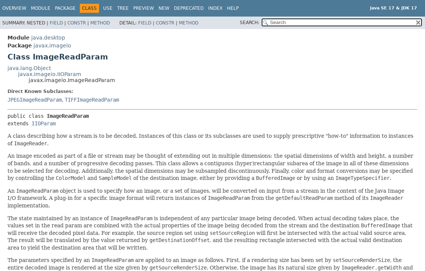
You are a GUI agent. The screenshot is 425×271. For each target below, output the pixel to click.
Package (65, 8)
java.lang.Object (29, 68)
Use (108, 8)
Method (100, 23)
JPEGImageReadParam (35, 100)
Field (56, 23)
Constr (76, 23)
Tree (123, 8)
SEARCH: (249, 22)
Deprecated (189, 8)
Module (40, 8)
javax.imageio (52, 46)
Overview (14, 8)
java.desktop (48, 38)
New (163, 8)
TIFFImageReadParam (92, 100)
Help (233, 8)
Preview (143, 8)
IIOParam (44, 123)
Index (215, 8)
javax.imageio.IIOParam (49, 74)
